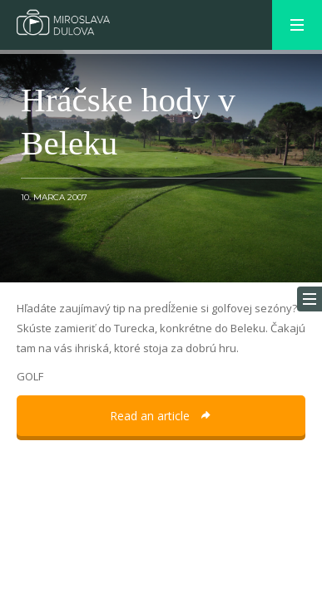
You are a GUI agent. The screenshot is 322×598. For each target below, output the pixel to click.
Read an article (161, 416)
